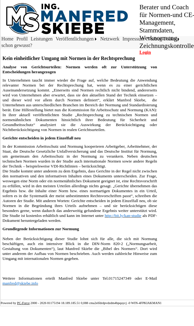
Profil (21, 38)
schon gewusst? (16, 45)
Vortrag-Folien (161, 38)
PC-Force (23, 303)
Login (145, 52)
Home (7, 38)
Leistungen (42, 38)
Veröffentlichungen (74, 38)
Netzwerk (109, 38)
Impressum (133, 38)
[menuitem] (8, 39)
